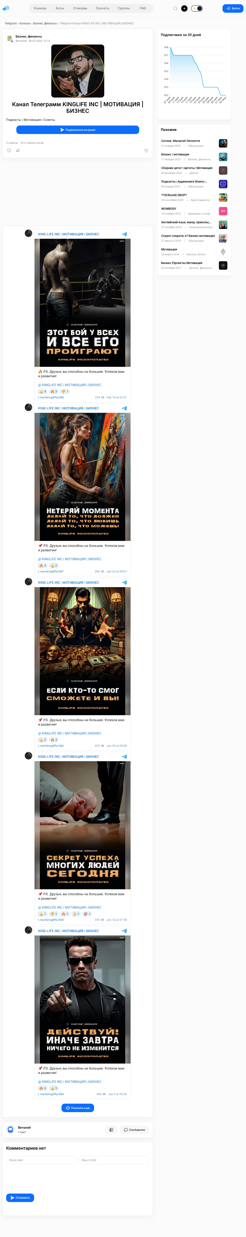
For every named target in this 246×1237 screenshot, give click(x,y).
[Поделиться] (18, 150)
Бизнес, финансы (45, 23)
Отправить (20, 1198)
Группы (124, 8)
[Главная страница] (6, 8)
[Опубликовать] (184, 8)
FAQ (143, 8)
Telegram (11, 23)
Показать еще (78, 1108)
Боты (60, 8)
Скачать (102, 8)
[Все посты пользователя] (111, 1129)
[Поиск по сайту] (175, 8)
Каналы (40, 8)
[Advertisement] (78, 192)
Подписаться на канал (77, 130)
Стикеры (80, 8)
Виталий (24, 1127)
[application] (194, 76)
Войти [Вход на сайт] (233, 8)
